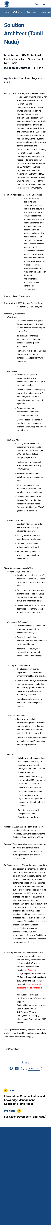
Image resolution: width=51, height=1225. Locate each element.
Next (12, 1090)
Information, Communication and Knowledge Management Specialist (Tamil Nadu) (24, 1100)
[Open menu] (44, 3)
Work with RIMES (18, 12)
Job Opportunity (31, 12)
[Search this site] (36, 3)
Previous (9, 1110)
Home (6, 12)
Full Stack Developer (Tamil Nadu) (25, 1116)
